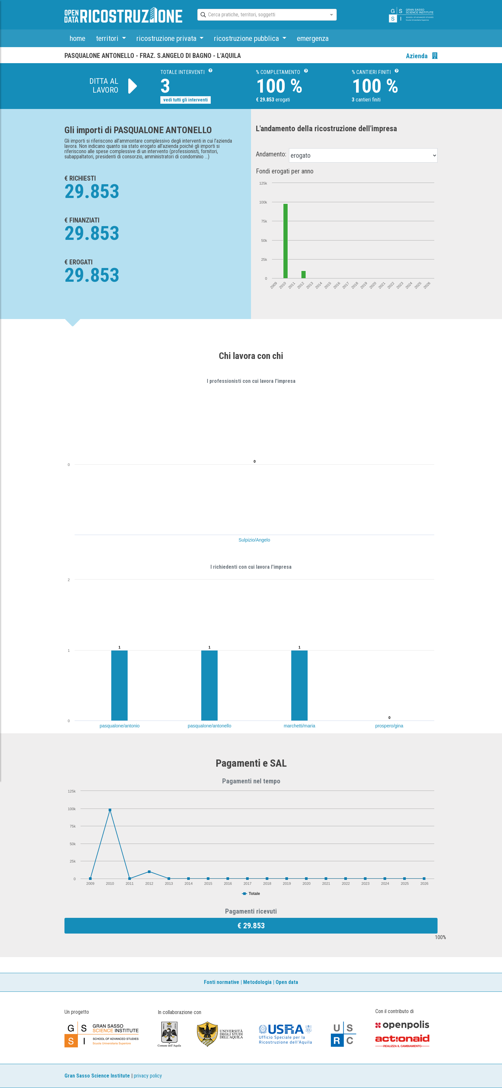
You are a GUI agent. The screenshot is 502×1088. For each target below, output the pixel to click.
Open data (287, 982)
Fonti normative (221, 982)
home (77, 38)
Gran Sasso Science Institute (97, 1076)
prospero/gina (389, 725)
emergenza (313, 38)
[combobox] (261, 15)
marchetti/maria (299, 725)
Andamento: (271, 154)
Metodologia (257, 982)
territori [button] (108, 38)
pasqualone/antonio (119, 725)
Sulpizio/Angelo (254, 540)
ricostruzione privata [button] (167, 38)
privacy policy (148, 1076)
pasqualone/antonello (209, 725)
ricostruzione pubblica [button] (247, 38)
